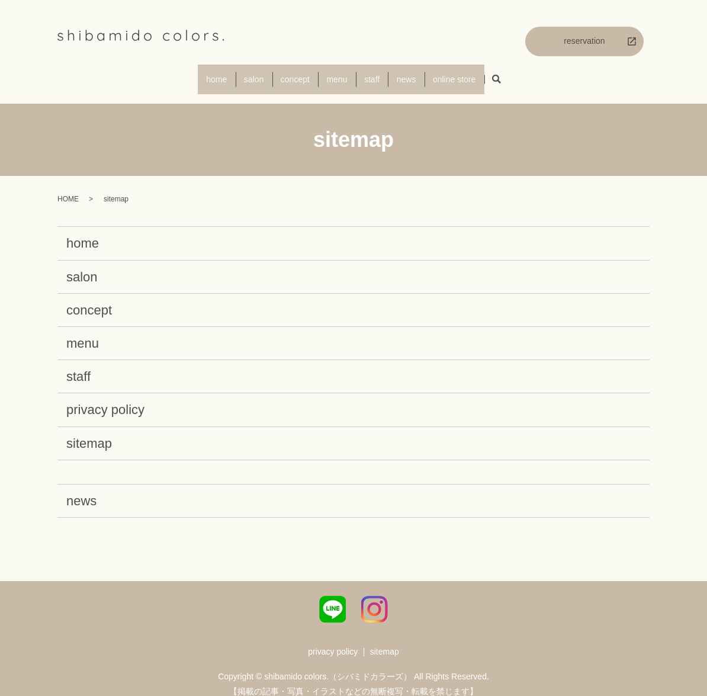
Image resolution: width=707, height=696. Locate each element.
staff (380, 73)
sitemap (89, 432)
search (524, 75)
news (422, 73)
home (192, 73)
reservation (584, 41)
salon (238, 73)
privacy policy (105, 399)
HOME (68, 188)
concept (287, 73)
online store (478, 73)
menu (337, 73)
